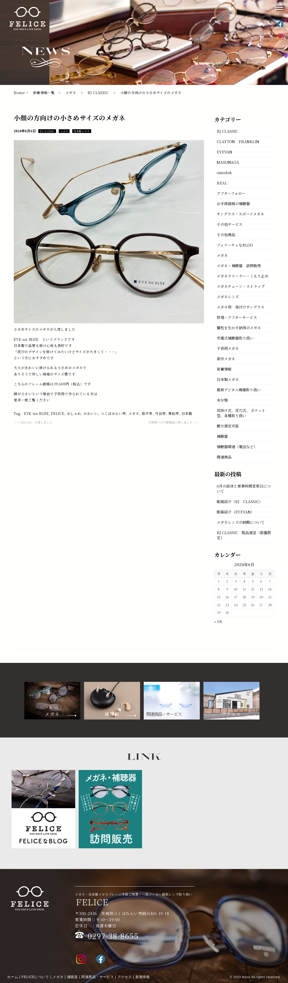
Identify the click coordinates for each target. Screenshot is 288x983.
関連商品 (224, 456)
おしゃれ (74, 413)
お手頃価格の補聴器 (233, 203)
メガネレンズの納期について (241, 522)
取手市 (147, 413)
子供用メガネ (228, 348)
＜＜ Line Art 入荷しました (33, 422)
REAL (222, 182)
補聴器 (222, 436)
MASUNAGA (228, 162)
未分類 (222, 400)
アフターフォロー (231, 193)
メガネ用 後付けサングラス (240, 307)
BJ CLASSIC (98, 92)
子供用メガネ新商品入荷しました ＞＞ (173, 422)
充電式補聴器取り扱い (235, 338)
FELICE (57, 413)
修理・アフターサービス (237, 317)
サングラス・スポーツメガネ (240, 213)
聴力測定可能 (228, 425)
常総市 (173, 413)
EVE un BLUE (36, 413)
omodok (224, 172)
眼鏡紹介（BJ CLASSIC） (240, 501)
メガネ (70, 92)
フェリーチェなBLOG (235, 244)
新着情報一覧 (44, 92)
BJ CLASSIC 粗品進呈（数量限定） (244, 535)
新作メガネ (226, 358)
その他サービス (230, 224)
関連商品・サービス (97, 977)
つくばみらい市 (113, 413)
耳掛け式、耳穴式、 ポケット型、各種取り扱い (241, 413)
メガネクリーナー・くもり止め (242, 276)
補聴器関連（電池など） (237, 446)
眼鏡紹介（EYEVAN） (235, 511)
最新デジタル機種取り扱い (239, 389)
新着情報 (224, 369)
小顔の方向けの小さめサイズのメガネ (69, 117)
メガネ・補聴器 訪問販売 (239, 265)
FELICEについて (35, 977)
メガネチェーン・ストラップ (241, 286)
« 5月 (218, 621)
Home (19, 92)
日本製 (187, 413)
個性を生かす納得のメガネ (239, 327)
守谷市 (160, 413)
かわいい (91, 413)
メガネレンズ (228, 296)
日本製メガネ (82, 131)
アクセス (124, 977)
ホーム (12, 977)
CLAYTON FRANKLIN (238, 141)
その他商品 (226, 234)
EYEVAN (224, 151)
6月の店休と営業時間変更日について (244, 488)
